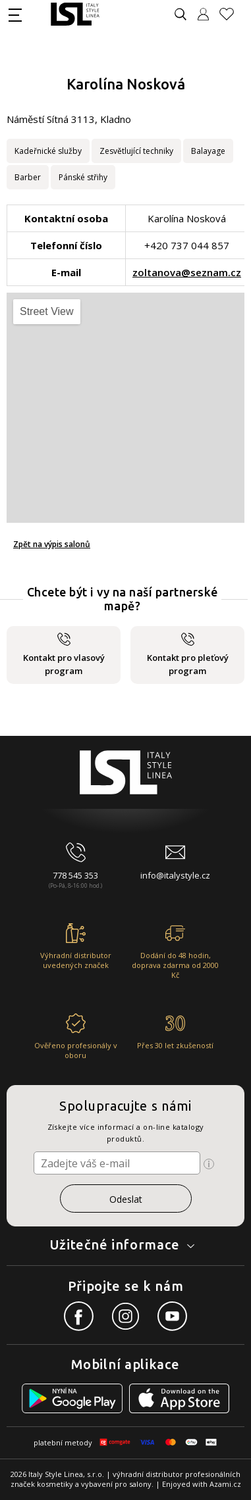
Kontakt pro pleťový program (188, 655)
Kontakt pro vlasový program (64, 655)
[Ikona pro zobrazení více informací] (209, 1164)
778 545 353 (75, 875)
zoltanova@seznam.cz (186, 272)
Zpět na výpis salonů (51, 544)
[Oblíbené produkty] (231, 14)
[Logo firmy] (75, 14)
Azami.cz (225, 1484)
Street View (47, 311)
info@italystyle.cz (175, 875)
